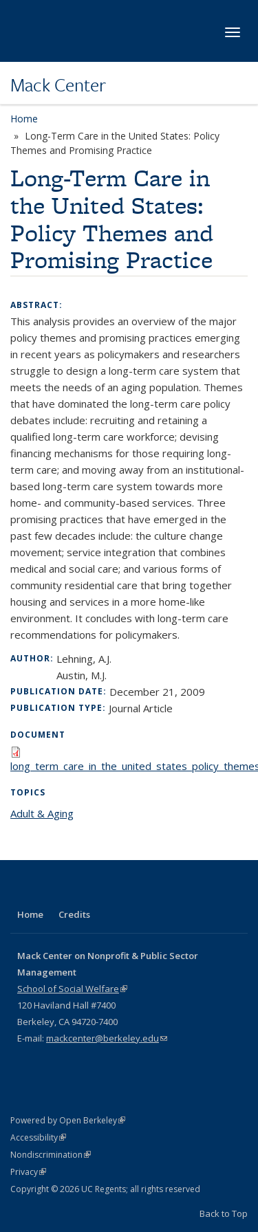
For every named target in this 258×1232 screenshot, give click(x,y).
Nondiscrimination (50, 1154)
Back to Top (224, 1213)
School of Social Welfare (72, 988)
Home (24, 118)
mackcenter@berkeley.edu (106, 1038)
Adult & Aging (42, 813)
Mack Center (58, 84)
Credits (74, 914)
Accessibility (38, 1137)
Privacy (28, 1172)
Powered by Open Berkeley (67, 1120)
